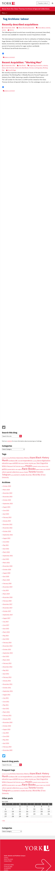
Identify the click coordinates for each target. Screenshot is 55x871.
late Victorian (10, 68)
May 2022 (6, 545)
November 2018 (7, 597)
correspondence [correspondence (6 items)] (26, 460)
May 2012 (6, 670)
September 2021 (8, 555)
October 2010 (7, 726)
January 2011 (7, 719)
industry (45, 65)
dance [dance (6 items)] (39, 460)
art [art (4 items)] (29, 458)
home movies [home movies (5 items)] (28, 463)
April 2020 (6, 576)
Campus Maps (8, 861)
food (39, 27)
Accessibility (7, 868)
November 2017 (7, 608)
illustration (39, 65)
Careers (6, 870)
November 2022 (7, 528)
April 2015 (6, 628)
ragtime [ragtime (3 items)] (20, 469)
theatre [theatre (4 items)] (26, 472)
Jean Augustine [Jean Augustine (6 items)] (42, 463)
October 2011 (7, 687)
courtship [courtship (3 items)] (35, 460)
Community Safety (9, 864)
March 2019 (6, 594)
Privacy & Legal (8, 866)
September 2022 (8, 535)
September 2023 (8, 503)
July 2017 (6, 621)
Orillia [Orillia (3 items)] (46, 466)
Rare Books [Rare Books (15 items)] (29, 468)
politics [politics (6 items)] (4, 469)
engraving (32, 65)
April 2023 (6, 514)
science (48, 27)
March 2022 (6, 552)
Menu (4, 13)
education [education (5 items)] (5, 463)
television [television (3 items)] (21, 472)
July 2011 (6, 698)
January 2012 (7, 681)
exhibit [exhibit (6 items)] (15, 463)
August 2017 (6, 618)
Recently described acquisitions (20, 24)
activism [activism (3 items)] (4, 458)
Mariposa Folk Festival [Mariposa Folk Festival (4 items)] (13, 466)
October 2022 (7, 531)
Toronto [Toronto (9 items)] (32, 471)
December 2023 (7, 493)
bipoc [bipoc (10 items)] (32, 457)
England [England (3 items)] (11, 463)
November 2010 (7, 722)
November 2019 (7, 587)
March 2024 (6, 489)
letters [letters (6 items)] (4, 466)
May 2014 (6, 635)
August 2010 (6, 729)
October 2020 (7, 569)
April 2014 (6, 639)
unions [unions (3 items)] (12, 475)
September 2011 (8, 691)
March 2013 (6, 660)
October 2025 (7, 486)
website (9, 441)
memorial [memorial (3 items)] (22, 466)
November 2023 (7, 496)
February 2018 (7, 601)
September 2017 (8, 615)
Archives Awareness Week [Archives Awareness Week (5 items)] (19, 458)
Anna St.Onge (12, 70)
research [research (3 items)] (38, 469)
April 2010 (6, 743)
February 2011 (7, 715)
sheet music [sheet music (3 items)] (43, 469)
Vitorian (31, 68)
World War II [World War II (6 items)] (37, 475)
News (20, 27)
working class (38, 68)
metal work (18, 68)
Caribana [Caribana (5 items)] (12, 461)
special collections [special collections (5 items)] (13, 472)
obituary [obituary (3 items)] (43, 466)
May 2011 (6, 705)
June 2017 (6, 625)
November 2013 (7, 646)
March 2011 (6, 712)
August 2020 (6, 573)
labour (43, 27)
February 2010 (7, 747)
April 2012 (6, 674)
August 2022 (6, 538)
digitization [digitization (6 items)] (46, 460)
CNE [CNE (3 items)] (19, 460)
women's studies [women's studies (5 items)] (19, 475)
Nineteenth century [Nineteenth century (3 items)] (36, 466)
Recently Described (28, 27)
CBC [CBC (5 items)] (16, 461)
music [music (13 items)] (28, 465)
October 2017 (7, 611)
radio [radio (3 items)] (16, 469)
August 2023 (6, 507)
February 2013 (7, 663)
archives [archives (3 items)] (8, 458)
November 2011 (7, 684)
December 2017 (7, 604)
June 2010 (6, 736)
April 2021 (6, 559)
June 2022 (6, 542)
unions (4, 30)
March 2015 (6, 632)
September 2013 (8, 653)
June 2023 (6, 510)
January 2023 (7, 521)
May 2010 (6, 740)
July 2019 (6, 590)
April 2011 (6, 708)
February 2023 (7, 517)
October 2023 (7, 500)
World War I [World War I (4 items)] (29, 475)
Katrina (11, 30)
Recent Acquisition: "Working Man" (22, 62)
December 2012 (7, 667)
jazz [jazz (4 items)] (35, 463)
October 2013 (7, 649)
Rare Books (22, 65)
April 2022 (6, 549)
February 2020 (7, 583)
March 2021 (6, 562)
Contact (6, 857)
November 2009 (7, 750)
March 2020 (6, 580)
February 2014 (7, 642)
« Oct (3, 821)
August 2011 (6, 694)
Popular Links (43, 3)
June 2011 (6, 701)
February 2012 (7, 677)
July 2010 (6, 733)
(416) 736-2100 (8, 859)
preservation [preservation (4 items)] (11, 469)
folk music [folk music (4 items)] (21, 463)
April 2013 (6, 656)
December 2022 (7, 524)
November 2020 (7, 566)
